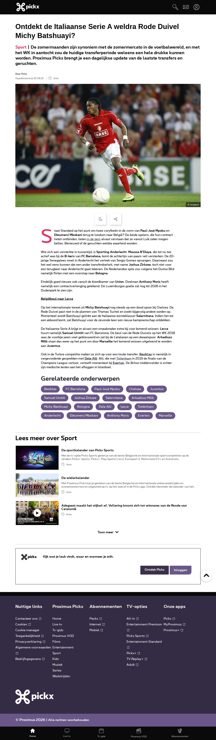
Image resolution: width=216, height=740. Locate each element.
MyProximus (174, 624)
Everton (118, 363)
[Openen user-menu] (196, 7)
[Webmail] (185, 7)
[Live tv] (67, 733)
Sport (20, 47)
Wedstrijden (61, 676)
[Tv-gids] (101, 733)
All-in (133, 618)
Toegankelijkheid (29, 635)
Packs (95, 618)
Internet (97, 624)
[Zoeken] (175, 7)
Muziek (57, 664)
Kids (55, 659)
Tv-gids (57, 630)
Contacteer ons (28, 618)
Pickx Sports (137, 635)
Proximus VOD (63, 635)
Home (56, 618)
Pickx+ (133, 653)
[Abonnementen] (180, 733)
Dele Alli (91, 358)
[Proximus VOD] (138, 733)
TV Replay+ (137, 659)
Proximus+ (173, 630)
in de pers (94, 239)
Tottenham (123, 358)
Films (56, 641)
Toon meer (108, 532)
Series (56, 670)
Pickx (169, 618)
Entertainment (63, 647)
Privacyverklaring (30, 641)
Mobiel (96, 630)
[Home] (32, 733)
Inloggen (180, 570)
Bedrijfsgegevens (30, 659)
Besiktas (145, 354)
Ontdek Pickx (155, 569)
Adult (132, 664)
